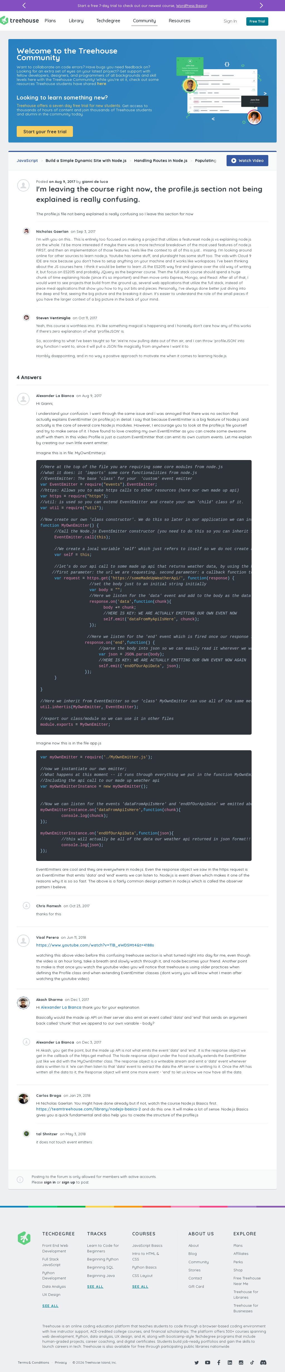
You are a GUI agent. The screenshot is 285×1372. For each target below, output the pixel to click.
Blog (192, 1253)
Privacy (61, 1362)
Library (76, 20)
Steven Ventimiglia (54, 318)
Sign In (230, 21)
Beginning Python (103, 1259)
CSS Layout (142, 1275)
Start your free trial (45, 131)
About (193, 1245)
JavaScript (27, 160)
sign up (68, 1182)
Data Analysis (54, 1286)
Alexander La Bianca (61, 1007)
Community (144, 20)
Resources (179, 20)
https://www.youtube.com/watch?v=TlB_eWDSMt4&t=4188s (95, 945)
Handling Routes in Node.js (160, 160)
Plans (50, 20)
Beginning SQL (100, 1267)
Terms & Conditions (33, 1362)
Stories (194, 1270)
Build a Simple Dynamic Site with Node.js (86, 160)
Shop (238, 1270)
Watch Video (247, 160)
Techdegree (108, 20)
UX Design (51, 1294)
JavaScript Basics (147, 1245)
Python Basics (144, 1267)
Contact (195, 1278)
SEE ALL (50, 1305)
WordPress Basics (191, 5)
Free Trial (257, 21)
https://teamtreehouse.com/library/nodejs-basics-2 (88, 1109)
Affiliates (241, 1253)
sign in (50, 1182)
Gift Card (196, 1286)
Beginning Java (101, 1275)
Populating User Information (223, 160)
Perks (238, 1262)
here (101, 83)
